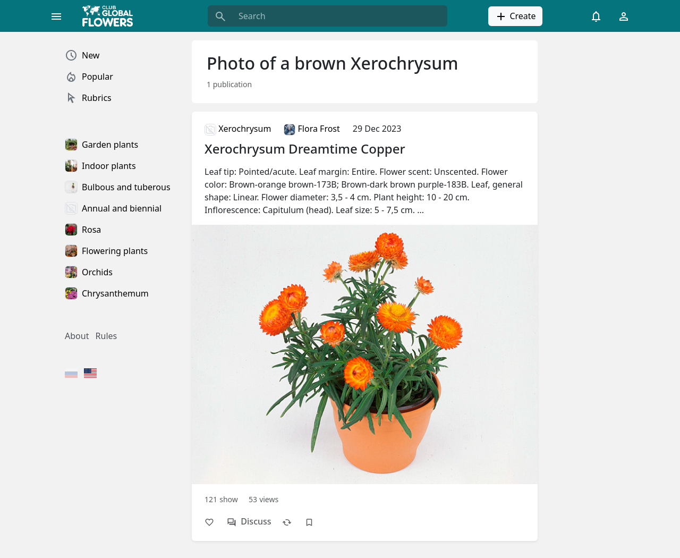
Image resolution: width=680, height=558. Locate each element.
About (77, 336)
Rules (106, 336)
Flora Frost (311, 128)
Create (515, 16)
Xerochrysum (238, 128)
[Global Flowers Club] (111, 16)
